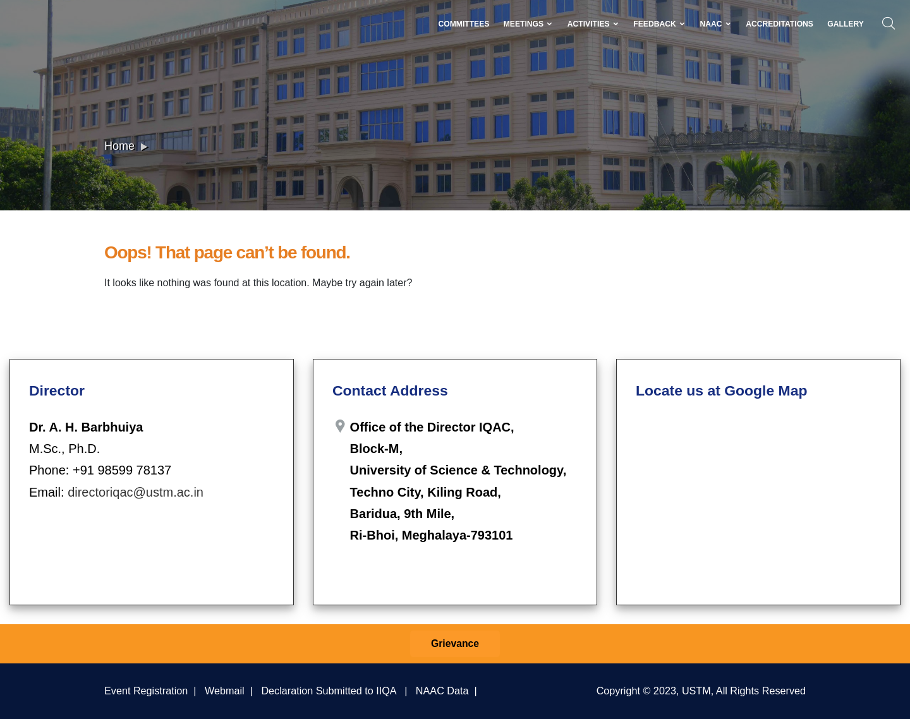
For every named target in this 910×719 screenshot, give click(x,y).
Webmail (225, 690)
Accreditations (779, 24)
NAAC (715, 24)
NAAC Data (442, 690)
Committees (463, 24)
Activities (593, 24)
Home (119, 146)
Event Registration (146, 690)
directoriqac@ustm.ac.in (135, 492)
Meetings (529, 24)
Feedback (659, 24)
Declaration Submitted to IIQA (328, 690)
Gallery (845, 24)
